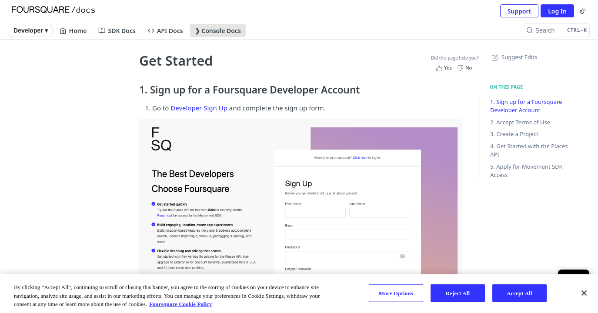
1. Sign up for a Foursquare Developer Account (526, 106)
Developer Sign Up (198, 107)
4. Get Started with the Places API (529, 150)
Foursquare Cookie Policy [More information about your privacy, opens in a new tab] (180, 304)
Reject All (457, 293)
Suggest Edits (513, 57)
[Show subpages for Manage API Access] (113, 142)
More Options (396, 293)
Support (519, 11)
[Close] (584, 293)
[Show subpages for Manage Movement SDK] (113, 158)
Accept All (519, 293)
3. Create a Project (514, 134)
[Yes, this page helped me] (444, 67)
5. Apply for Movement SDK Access (526, 171)
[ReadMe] (64, 206)
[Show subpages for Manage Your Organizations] (113, 115)
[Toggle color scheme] (582, 10)
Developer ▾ (30, 30)
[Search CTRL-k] (556, 30)
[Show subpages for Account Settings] (113, 98)
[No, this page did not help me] (465, 67)
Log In (557, 11)
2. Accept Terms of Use (520, 122)
